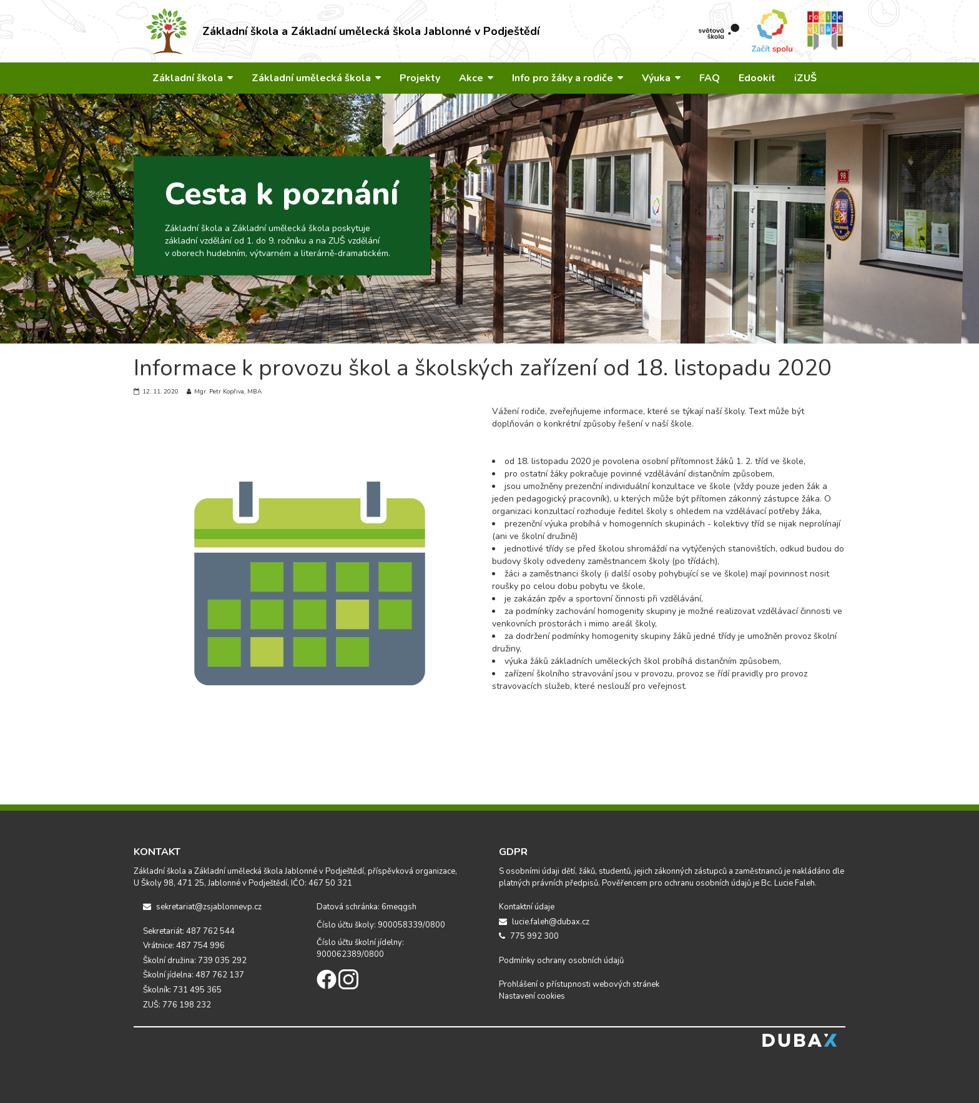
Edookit (757, 78)
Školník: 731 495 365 (182, 990)
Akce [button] (476, 78)
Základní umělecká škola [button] (316, 78)
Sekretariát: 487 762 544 (189, 931)
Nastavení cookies (532, 996)
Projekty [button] (420, 78)
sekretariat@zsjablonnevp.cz (202, 907)
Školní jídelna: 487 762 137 (193, 975)
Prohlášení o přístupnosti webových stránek (579, 984)
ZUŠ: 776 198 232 (177, 1005)
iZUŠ (805, 78)
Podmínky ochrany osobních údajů (561, 960)
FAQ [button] (709, 78)
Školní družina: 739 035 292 (195, 960)
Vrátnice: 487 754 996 (184, 945)
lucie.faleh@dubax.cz (544, 921)
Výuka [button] (661, 78)
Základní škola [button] (192, 78)
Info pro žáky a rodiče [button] (567, 78)
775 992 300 (529, 936)
